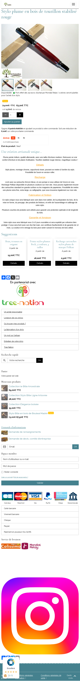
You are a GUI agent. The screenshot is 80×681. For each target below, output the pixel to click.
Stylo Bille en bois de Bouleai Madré (28, 413)
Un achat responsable (13, 312)
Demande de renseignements (25, 432)
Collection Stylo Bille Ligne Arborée (28, 395)
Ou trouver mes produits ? (15, 324)
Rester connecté (11, 471)
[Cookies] (5, 676)
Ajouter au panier (12, 122)
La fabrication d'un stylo (14, 330)
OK (39, 360)
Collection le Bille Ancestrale (24, 386)
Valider (40, 482)
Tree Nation (9, 347)
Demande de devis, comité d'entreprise (30, 438)
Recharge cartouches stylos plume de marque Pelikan (66, 244)
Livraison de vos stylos (13, 318)
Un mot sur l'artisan (12, 335)
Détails (13, 263)
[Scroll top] (75, 676)
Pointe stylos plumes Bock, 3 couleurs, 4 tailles (40, 244)
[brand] (8, 4)
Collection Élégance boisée (24, 404)
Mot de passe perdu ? (21, 477)
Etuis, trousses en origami (13, 243)
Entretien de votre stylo (13, 341)
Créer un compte (6, 477)
